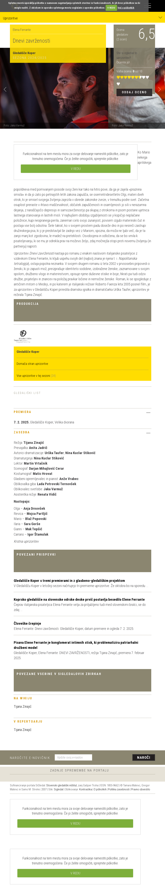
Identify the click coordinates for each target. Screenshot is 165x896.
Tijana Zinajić (23, 706)
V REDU (111, 7)
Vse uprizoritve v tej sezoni (34, 376)
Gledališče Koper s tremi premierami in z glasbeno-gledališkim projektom (69, 580)
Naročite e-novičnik (30, 758)
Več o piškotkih (126, 7)
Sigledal (58, 789)
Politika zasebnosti (118, 789)
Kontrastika (85, 789)
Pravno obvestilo (140, 789)
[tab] (82, 413)
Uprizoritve (82, 18)
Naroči (143, 757)
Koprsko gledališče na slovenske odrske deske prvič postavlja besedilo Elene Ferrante (79, 599)
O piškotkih (100, 789)
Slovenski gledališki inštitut (61, 785)
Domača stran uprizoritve (32, 364)
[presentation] (125, 757)
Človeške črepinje (27, 623)
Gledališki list (27, 393)
